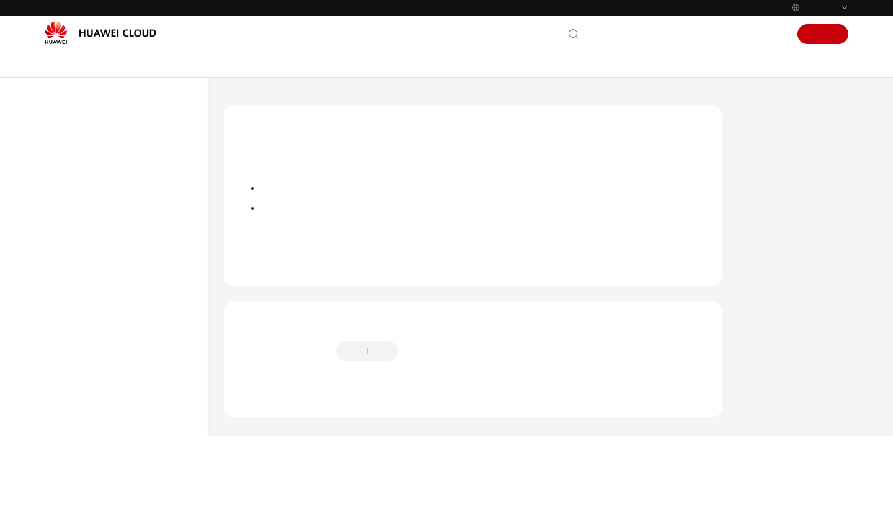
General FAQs (94, 389)
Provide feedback (446, 394)
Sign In (770, 34)
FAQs (67, 368)
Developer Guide (89, 301)
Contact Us (613, 34)
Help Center (247, 102)
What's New (81, 167)
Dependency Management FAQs (120, 463)
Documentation (675, 34)
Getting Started (87, 234)
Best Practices (83, 278)
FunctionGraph (313, 102)
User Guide (78, 256)
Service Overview (90, 189)
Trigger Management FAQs (118, 434)
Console (731, 34)
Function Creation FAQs (113, 412)
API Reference (83, 323)
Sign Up (823, 34)
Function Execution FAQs (115, 492)
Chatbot (252, 442)
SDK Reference (85, 345)
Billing (69, 211)
